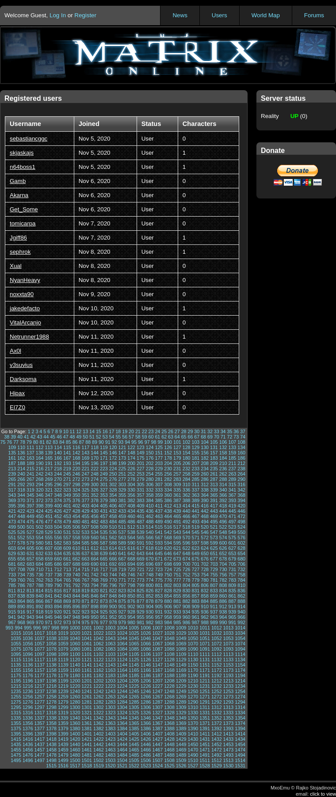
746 (131, 574)
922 (76, 611)
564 (131, 537)
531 (67, 532)
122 (131, 447)
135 (12, 452)
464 (168, 516)
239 (12, 474)
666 (113, 558)
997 (46, 627)
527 (30, 532)
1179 (63, 675)
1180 (75, 675)
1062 (98, 643)
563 (122, 537)
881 (177, 601)
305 (141, 484)
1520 (110, 765)
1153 (228, 664)
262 (223, 474)
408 (131, 505)
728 (205, 569)
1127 (157, 659)
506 (76, 527)
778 (187, 580)
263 (232, 474)
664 (95, 558)
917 (30, 611)
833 (214, 590)
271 (67, 479)
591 (141, 542)
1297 (39, 707)
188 (21, 463)
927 (122, 611)
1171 (204, 670)
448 (21, 516)
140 (58, 452)
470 (223, 516)
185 (232, 458)
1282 (98, 702)
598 (205, 542)
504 (58, 527)
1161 (86, 670)
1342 (98, 718)
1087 (157, 649)
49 (78, 436)
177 (159, 458)
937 (214, 611)
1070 (193, 643)
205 (177, 463)
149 (141, 452)
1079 (63, 649)
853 (159, 596)
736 (40, 574)
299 (85, 484)
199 (122, 463)
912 (223, 606)
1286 (146, 702)
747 (141, 574)
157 (214, 452)
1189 (181, 675)
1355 (16, 723)
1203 (110, 680)
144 (95, 452)
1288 (169, 702)
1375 (16, 728)
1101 (86, 654)
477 (49, 521)
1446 (146, 744)
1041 (86, 638)
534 (95, 532)
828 (168, 590)
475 (30, 521)
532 (76, 532)
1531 (240, 765)
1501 (86, 760)
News (179, 15)
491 (177, 521)
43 (39, 436)
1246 (146, 691)
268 (40, 479)
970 (40, 622)
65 (184, 436)
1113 (228, 654)
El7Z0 (17, 407)
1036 (28, 638)
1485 (134, 755)
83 (55, 442)
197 (104, 463)
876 (131, 601)
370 (21, 500)
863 (12, 601)
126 (168, 447)
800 (150, 585)
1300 (75, 707)
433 (122, 511)
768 (95, 580)
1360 (75, 723)
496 (223, 521)
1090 (193, 649)
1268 (169, 696)
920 (58, 611)
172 (113, 458)
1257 (39, 696)
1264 (122, 696)
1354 (240, 718)
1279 (63, 702)
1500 (75, 760)
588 (113, 542)
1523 (146, 765)
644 (150, 553)
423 (30, 511)
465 (177, 516)
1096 (28, 654)
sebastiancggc (28, 138)
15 (98, 431)
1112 (216, 654)
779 (195, 580)
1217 (39, 686)
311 (195, 484)
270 (58, 479)
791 (67, 585)
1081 (86, 649)
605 (30, 548)
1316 (28, 712)
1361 (86, 723)
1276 (28, 702)
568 (168, 537)
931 (159, 611)
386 (168, 500)
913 (232, 606)
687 (67, 564)
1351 (204, 718)
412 (168, 505)
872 (95, 601)
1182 (98, 675)
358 (150, 495)
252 (131, 474)
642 (131, 553)
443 (214, 511)
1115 (16, 659)
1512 (216, 760)
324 (76, 489)
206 (187, 463)
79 (29, 442)
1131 (204, 659)
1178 (51, 675)
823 (122, 590)
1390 (193, 728)
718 (113, 569)
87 (81, 442)
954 (131, 617)
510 (113, 527)
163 (30, 458)
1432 (216, 739)
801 (159, 585)
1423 (110, 739)
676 (205, 558)
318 (21, 489)
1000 (75, 627)
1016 (28, 633)
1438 (51, 744)
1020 (75, 633)
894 (58, 606)
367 (232, 495)
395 (12, 505)
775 (159, 580)
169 (85, 458)
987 (195, 622)
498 (241, 521)
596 (187, 542)
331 (141, 489)
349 (67, 495)
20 (131, 431)
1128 (169, 659)
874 (113, 601)
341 (232, 489)
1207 (157, 680)
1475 (16, 755)
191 (49, 463)
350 (76, 495)
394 (241, 500)
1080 (75, 649)
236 (223, 468)
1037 (39, 638)
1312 (216, 707)
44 (46, 436)
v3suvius (21, 365)
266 (21, 479)
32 (210, 431)
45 (52, 436)
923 (85, 611)
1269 (181, 696)
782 (223, 580)
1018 (51, 633)
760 (21, 580)
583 (67, 542)
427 (67, 511)
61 (157, 436)
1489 (181, 755)
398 (40, 505)
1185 (134, 675)
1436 (28, 744)
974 (76, 622)
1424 (122, 739)
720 (131, 569)
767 (85, 580)
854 (168, 596)
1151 (204, 664)
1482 (98, 755)
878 (150, 601)
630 (21, 553)
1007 (157, 627)
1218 (51, 686)
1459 (63, 749)
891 (30, 606)
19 (124, 431)
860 (223, 596)
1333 (228, 712)
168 (76, 458)
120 (113, 447)
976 (95, 622)
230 (168, 468)
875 (122, 601)
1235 (16, 691)
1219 (63, 686)
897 (85, 606)
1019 (63, 633)
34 (223, 431)
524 (241, 527)
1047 (157, 638)
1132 (216, 659)
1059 (63, 643)
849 (122, 596)
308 (168, 484)
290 (241, 479)
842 (58, 596)
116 (76, 447)
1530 (228, 765)
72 (229, 436)
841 (49, 596)
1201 (86, 680)
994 (19, 627)
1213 (228, 680)
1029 (181, 633)
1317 (39, 712)
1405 (134, 733)
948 (76, 617)
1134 (240, 659)
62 (164, 436)
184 (223, 458)
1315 (16, 712)
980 (131, 622)
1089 (181, 649)
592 (150, 542)
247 (85, 474)
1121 (86, 659)
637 (85, 553)
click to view (323, 794)
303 (122, 484)
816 (58, 590)
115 (67, 447)
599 (214, 542)
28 (184, 431)
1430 (193, 739)
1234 (240, 686)
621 (177, 548)
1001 (86, 627)
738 (58, 574)
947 (67, 617)
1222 (98, 686)
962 (205, 617)
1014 (240, 627)
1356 (28, 723)
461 (141, 516)
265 (12, 479)
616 (131, 548)
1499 (63, 760)
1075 (16, 649)
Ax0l (15, 350)
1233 (228, 686)
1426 (146, 739)
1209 (181, 680)
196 (95, 463)
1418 (51, 739)
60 (151, 436)
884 (205, 601)
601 (232, 542)
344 (21, 495)
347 (49, 495)
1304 (122, 707)
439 (177, 511)
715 (85, 569)
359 (159, 495)
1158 (51, 670)
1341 (86, 718)
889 (12, 606)
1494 (240, 755)
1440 (75, 744)
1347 (157, 718)
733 (12, 574)
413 (177, 505)
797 (122, 585)
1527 (193, 765)
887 (232, 601)
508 (95, 527)
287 (214, 479)
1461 (86, 749)
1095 (16, 654)
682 (21, 564)
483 (104, 521)
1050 (193, 638)
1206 (146, 680)
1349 (181, 718)
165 (49, 458)
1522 (134, 765)
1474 (240, 749)
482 (95, 521)
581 (49, 542)
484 (113, 521)
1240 (75, 691)
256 (168, 474)
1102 (98, 654)
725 (177, 569)
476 (40, 521)
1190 (193, 675)
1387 (157, 728)
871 (85, 601)
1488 (169, 755)
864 (21, 601)
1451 (204, 744)
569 (177, 537)
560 (95, 537)
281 (159, 479)
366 (223, 495)
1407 (157, 733)
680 (241, 558)
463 (159, 516)
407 (122, 505)
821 (104, 590)
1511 (204, 760)
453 (67, 516)
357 (141, 495)
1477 (39, 755)
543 (177, 532)
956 (150, 617)
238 (241, 468)
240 (21, 474)
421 (12, 511)
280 (150, 479)
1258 (51, 696)
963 (214, 617)
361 (177, 495)
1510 (193, 760)
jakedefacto (25, 308)
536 (113, 532)
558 (76, 537)
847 (104, 596)
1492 (216, 755)
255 (159, 474)
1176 (28, 675)
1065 (134, 643)
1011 (204, 627)
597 (195, 542)
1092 (216, 649)
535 (104, 532)
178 (168, 458)
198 (113, 463)
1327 (157, 712)
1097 (39, 654)
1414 (240, 733)
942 (21, 617)
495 (214, 521)
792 (76, 585)
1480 (75, 755)
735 (30, 574)
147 (122, 452)
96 (140, 442)
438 (168, 511)
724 (168, 569)
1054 (240, 638)
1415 (16, 739)
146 (113, 452)
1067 (157, 643)
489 (159, 521)
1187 (157, 675)
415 (195, 505)
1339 (63, 718)
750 (168, 574)
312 (205, 484)
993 (9, 627)
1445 (134, 744)
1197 (39, 680)
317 (12, 489)
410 (150, 505)
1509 (181, 760)
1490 (193, 755)
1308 (169, 707)
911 (214, 606)
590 (131, 542)
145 (104, 452)
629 (12, 553)
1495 (16, 760)
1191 (204, 675)
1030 (193, 633)
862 (241, 596)
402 (76, 505)
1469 (181, 749)
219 (67, 468)
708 (21, 569)
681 (12, 564)
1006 (146, 627)
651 (214, 553)
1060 (75, 643)
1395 (16, 733)
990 (223, 622)
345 (30, 495)
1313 (228, 707)
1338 (51, 718)
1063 (110, 643)
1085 (134, 649)
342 (241, 489)
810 (241, 585)
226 (131, 468)
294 (40, 484)
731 (232, 569)
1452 (216, 744)
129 (195, 447)
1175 (16, 675)
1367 (157, 723)
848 (113, 596)
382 (131, 500)
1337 (39, 718)
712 (58, 569)
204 (168, 463)
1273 (228, 696)
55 (118, 436)
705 (232, 564)
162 (21, 458)
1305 (134, 707)
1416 (28, 739)
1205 (134, 680)
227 (141, 468)
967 (12, 622)
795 (104, 585)
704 (223, 564)
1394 (240, 728)
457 (104, 516)
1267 (157, 696)
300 (95, 484)
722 (150, 569)
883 (195, 601)
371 (30, 500)
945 (49, 617)
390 (205, 500)
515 (159, 527)
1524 (157, 765)
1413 (228, 733)
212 (241, 463)
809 (232, 585)
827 (159, 590)
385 (159, 500)
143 (85, 452)
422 (21, 511)
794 (95, 585)
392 (223, 500)
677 (214, 558)
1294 (240, 702)
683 (30, 564)
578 (21, 542)
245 (67, 474)
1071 (204, 643)
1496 (28, 760)
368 (241, 495)
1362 (98, 723)
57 (131, 436)
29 (190, 431)
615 (122, 548)
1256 (28, 696)
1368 (169, 723)
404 (95, 505)
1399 (63, 733)
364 (205, 495)
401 (67, 505)
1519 (98, 765)
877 (141, 601)
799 (141, 585)
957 (159, 617)
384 (150, 500)
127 (177, 447)
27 (177, 431)
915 (12, 611)
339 (214, 489)
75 (3, 442)
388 (187, 500)
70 (216, 436)
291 (12, 484)
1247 (157, 691)
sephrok (20, 251)
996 (37, 627)
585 (85, 542)
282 (168, 479)
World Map (266, 15)
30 (196, 431)
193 (67, 463)
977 (104, 622)
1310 (193, 707)
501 (30, 527)
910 (205, 606)
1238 (51, 691)
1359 (63, 723)
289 (232, 479)
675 (195, 558)
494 (205, 521)
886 (223, 601)
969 (30, 622)
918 (40, 611)
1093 (228, 649)
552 (21, 537)
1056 (28, 643)
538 (131, 532)
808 (223, 585)
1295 (16, 707)
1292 (216, 702)
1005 (134, 627)
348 (58, 495)
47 (66, 436)
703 (214, 564)
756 (223, 574)
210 (223, 463)
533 (85, 532)
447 (12, 516)
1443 (110, 744)
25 (164, 431)
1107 (157, 654)
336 (187, 489)
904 (150, 606)
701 (195, 564)
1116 (28, 659)
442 (205, 511)
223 (104, 468)
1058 (51, 643)
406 (113, 505)
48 (72, 436)
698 (168, 564)
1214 (240, 680)
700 (187, 564)
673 (177, 558)
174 (131, 458)
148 (131, 452)
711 (49, 569)
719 (122, 569)
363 (195, 495)
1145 (134, 664)
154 (187, 452)
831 (195, 590)
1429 (181, 739)
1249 (181, 691)
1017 (39, 633)
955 (141, 617)
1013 (228, 627)
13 (85, 431)
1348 (169, 718)
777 (177, 580)
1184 (122, 675)
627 (232, 548)
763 (49, 580)
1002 (98, 627)
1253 (228, 691)
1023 (110, 633)
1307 (157, 707)
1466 (146, 749)
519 (195, 527)
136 (21, 452)
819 (85, 590)
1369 (181, 723)
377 (85, 500)
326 (95, 489)
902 (131, 606)
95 (134, 442)
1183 (110, 675)
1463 (110, 749)
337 (195, 489)
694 (131, 564)
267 (30, 479)
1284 (122, 702)
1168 (169, 670)
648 (187, 553)
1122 (98, 659)
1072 (216, 643)
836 (241, 590)
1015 (16, 633)
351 (85, 495)
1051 (204, 638)
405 (104, 505)
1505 (134, 760)
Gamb (18, 181)
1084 (122, 649)
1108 (169, 654)
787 (30, 585)
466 (187, 516)
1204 (122, 680)
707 (12, 569)
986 (187, 622)
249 (104, 474)
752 (187, 574)
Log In (58, 15)
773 (141, 580)
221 (85, 468)
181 (195, 458)
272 (76, 479)
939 (232, 611)
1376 (28, 728)
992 (241, 622)
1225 (134, 686)
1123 (110, 659)
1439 (63, 744)
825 (141, 590)
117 (85, 447)
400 (58, 505)
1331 (204, 712)
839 (30, 596)
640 (113, 553)
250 (113, 474)
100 (168, 442)
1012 (216, 627)
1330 (193, 712)
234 (205, 468)
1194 (240, 675)
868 (58, 601)
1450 (193, 744)
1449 (181, 744)
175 (141, 458)
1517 (75, 765)
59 (144, 436)
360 (168, 495)
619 (159, 548)
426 (58, 511)
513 (141, 527)
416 (205, 505)
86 (75, 442)
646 (168, 553)
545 (195, 532)
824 (131, 590)
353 (104, 495)
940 (241, 611)
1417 (39, 739)
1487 (157, 755)
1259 (63, 696)
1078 (51, 649)
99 (160, 442)
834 (223, 590)
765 (67, 580)
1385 (134, 728)
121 (122, 447)
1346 (146, 718)
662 (76, 558)
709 (30, 569)
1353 (228, 718)
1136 (28, 664)
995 (28, 627)
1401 (86, 733)
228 (150, 468)
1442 (98, 744)
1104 (122, 654)
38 (6, 436)
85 (68, 442)
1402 (98, 733)
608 (58, 548)
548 (223, 532)
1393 (228, 728)
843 (67, 596)
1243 (110, 691)
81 (42, 442)
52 (98, 436)
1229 (181, 686)
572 (205, 537)
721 (141, 569)
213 (12, 468)
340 (223, 489)
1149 (181, 664)
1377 (39, 728)
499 (12, 527)
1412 (216, 733)
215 (30, 468)
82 (48, 442)
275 (104, 479)
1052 (216, 638)
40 (20, 436)
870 (76, 601)
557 (67, 537)
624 (205, 548)
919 (49, 611)
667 (122, 558)
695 (141, 564)
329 (122, 489)
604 (21, 548)
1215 (16, 686)
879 (159, 601)
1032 (216, 633)
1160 (75, 670)
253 (141, 474)
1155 (16, 670)
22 (144, 431)
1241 (86, 691)
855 (177, 596)
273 (85, 479)
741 (85, 574)
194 (76, 463)
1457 (39, 749)
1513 (228, 760)
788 (40, 585)
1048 (169, 638)
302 (113, 484)
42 (33, 436)
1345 (134, 718)
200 (131, 463)
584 (76, 542)
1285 (134, 702)
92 (114, 442)
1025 (134, 633)
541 (159, 532)
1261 (86, 696)
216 (40, 468)
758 (241, 574)
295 (49, 484)
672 (168, 558)
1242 (98, 691)
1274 (240, 696)
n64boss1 (22, 167)
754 (205, 574)
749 (159, 574)
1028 (169, 633)
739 (67, 574)
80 (35, 442)
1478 (51, 755)
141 (67, 452)
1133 (228, 659)
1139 (63, 664)
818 (76, 590)
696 (150, 564)
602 (241, 542)
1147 (157, 664)
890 (21, 606)
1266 (146, 696)
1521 (122, 765)
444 (223, 511)
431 (104, 511)
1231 (204, 686)
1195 (16, 680)
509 (104, 527)
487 (141, 521)
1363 (110, 723)
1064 (122, 643)
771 (122, 580)
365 (214, 495)
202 (150, 463)
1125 (134, 659)
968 (21, 622)
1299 (63, 707)
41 (26, 436)
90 (101, 442)
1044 (122, 638)
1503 (110, 760)
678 (223, 558)
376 (76, 500)
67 (196, 436)
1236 (28, 691)
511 (122, 527)
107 (232, 442)
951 (104, 617)
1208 (169, 680)
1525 (169, 765)
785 (12, 585)
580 (40, 542)
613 (104, 548)
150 (150, 452)
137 (30, 452)
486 (131, 521)
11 (72, 431)
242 (40, 474)
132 (223, 447)
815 (49, 590)
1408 (169, 733)
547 (214, 532)
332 (150, 489)
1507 (157, 760)
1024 (122, 633)
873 (104, 601)
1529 (216, 765)
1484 (122, 755)
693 (122, 564)
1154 (240, 664)
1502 (98, 760)
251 (122, 474)
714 (76, 569)
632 (40, 553)
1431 (204, 739)
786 (21, 585)
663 (85, 558)
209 (214, 463)
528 (40, 532)
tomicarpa (23, 223)
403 (85, 505)
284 (187, 479)
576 (241, 537)
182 (205, 458)
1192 (216, 675)
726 (187, 569)
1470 (193, 749)
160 (241, 452)
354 (113, 495)
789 (49, 585)
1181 (86, 675)
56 (124, 436)
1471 (204, 749)
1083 (110, 649)
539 (141, 532)
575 (232, 537)
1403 (110, 733)
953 (122, 617)
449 (30, 516)
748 (150, 574)
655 (12, 558)
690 (95, 564)
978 (113, 622)
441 (195, 511)
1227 (157, 686)
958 (168, 617)
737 (49, 574)
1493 (228, 755)
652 (223, 553)
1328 (169, 712)
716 (95, 569)
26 (170, 431)
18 (118, 431)
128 (187, 447)
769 (104, 580)
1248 (169, 691)
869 (67, 601)
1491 (204, 755)
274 (95, 479)
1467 (157, 749)
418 (223, 505)
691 (104, 564)
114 (58, 447)
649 (195, 553)
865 (30, 601)
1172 (216, 670)
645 (159, 553)
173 (122, 458)
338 (205, 489)
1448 (169, 744)
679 (232, 558)
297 (67, 484)
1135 (16, 664)
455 (85, 516)
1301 (86, 707)
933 (177, 611)
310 (187, 484)
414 (187, 505)
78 (22, 442)
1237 (39, 691)
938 (223, 611)
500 (21, 527)
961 (195, 617)
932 (168, 611)
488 (150, 521)
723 (159, 569)
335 (177, 489)
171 (104, 458)
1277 (39, 702)
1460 (75, 749)
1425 (134, 739)
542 (168, 532)
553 (30, 537)
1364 (122, 723)
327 (104, 489)
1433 (228, 739)
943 (30, 617)
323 (67, 489)
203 (159, 463)
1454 (240, 744)
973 (67, 622)
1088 (169, 649)
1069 (181, 643)
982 (150, 622)
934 (187, 611)
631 (30, 553)
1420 (75, 739)
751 (177, 574)
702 (205, 564)
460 (131, 516)
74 (242, 436)
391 (214, 500)
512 (131, 527)
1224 (122, 686)
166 (58, 458)
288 (223, 479)
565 (141, 537)
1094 (240, 649)
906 (168, 606)
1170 (193, 670)
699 (177, 564)
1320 (75, 712)
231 (177, 468)
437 (159, 511)
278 (131, 479)
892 (40, 606)
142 (76, 452)
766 (76, 580)
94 (127, 442)
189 (30, 463)
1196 (28, 680)
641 (122, 553)
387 (177, 500)
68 (203, 436)
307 (159, 484)
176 (150, 458)
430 (95, 511)
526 (21, 532)
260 (205, 474)
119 (104, 447)
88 (88, 442)
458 (113, 516)
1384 (122, 728)
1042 (98, 638)
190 (40, 463)
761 (30, 580)
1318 (51, 712)
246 (76, 474)
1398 (51, 733)
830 (187, 590)
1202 (98, 680)
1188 (169, 675)
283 (177, 479)
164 (40, 458)
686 (58, 564)
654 (241, 553)
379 (104, 500)
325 (85, 489)
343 (12, 495)
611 (85, 548)
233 (195, 468)
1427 (157, 739)
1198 (51, 680)
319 (30, 489)
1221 (86, 686)
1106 (146, 654)
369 (12, 500)
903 (141, 606)
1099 (63, 654)
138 (40, 452)
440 (187, 511)
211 (232, 463)
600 (223, 542)
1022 (98, 633)
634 (58, 553)
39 (13, 436)
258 (187, 474)
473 (12, 521)
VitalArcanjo (25, 322)
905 (159, 606)
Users (219, 15)
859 (214, 596)
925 (104, 611)
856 (187, 596)
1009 (181, 627)
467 (195, 516)
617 (141, 548)
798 (131, 585)
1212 (216, 680)
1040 (75, 638)
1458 (51, 749)
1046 (146, 638)
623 (195, 548)
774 (150, 580)
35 (229, 431)
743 (104, 574)
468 (205, 516)
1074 (240, 643)
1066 (146, 643)
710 (40, 569)
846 (95, 596)
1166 (146, 670)
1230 (193, 686)
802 (168, 585)
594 (168, 542)
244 (58, 474)
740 (76, 574)
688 (76, 564)
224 (113, 468)
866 (40, 601)
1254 (240, 691)
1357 (39, 723)
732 (241, 569)
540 (150, 532)
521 (214, 527)
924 (95, 611)
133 (232, 447)
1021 (86, 633)
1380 (75, 728)
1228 (169, 686)
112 (40, 447)
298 (76, 484)
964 (223, 617)
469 (214, 516)
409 (141, 505)
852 (150, 596)
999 (65, 627)
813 (30, 590)
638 (95, 553)
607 (49, 548)
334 (168, 489)
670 (150, 558)
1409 (181, 733)
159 (232, 452)
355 (122, 495)
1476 (28, 755)
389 (195, 500)
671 (159, 558)
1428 (169, 739)
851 (141, 596)
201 (141, 463)
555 (49, 537)
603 (12, 548)
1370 (193, 723)
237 (232, 468)
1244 (122, 691)
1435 (16, 744)
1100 (75, 654)
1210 (193, 680)
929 (141, 611)
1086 (146, 649)
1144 (122, 664)
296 (58, 484)
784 (241, 580)
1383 (110, 728)
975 (85, 622)
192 (58, 463)
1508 (169, 760)
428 (76, 511)
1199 (63, 680)
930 (150, 611)
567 (159, 537)
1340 (75, 718)
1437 (39, 744)
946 (58, 617)
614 (113, 548)
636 (76, 553)
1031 (204, 633)
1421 (86, 739)
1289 (181, 702)
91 (108, 442)
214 (21, 468)
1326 (146, 712)
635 (67, 553)
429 (85, 511)
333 (159, 489)
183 (214, 458)
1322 (98, 712)
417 (214, 505)
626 (223, 548)
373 (49, 500)
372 (40, 500)
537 (122, 532)
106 (223, 442)
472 (241, 516)
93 (120, 442)
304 (131, 484)
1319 (63, 712)
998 (55, 627)
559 (85, 537)
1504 (122, 760)
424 (40, 511)
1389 (181, 728)
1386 (146, 728)
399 (49, 505)
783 (232, 580)
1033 (228, 633)
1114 (240, 654)
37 (242, 431)
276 (113, 479)
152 (168, 452)
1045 (134, 638)
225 (122, 468)
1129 (181, 659)
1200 (75, 680)
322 (58, 489)
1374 (240, 723)
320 (40, 489)
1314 (240, 707)
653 (232, 553)
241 (30, 474)
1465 (134, 749)
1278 (51, 702)
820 (95, 590)
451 (49, 516)
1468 (169, 749)
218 (58, 468)
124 (150, 447)
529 (49, 532)
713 (67, 569)
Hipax (17, 393)
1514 (240, 760)
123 (141, 447)
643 (141, 553)
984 (168, 622)
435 (141, 511)
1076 (28, 649)
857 (195, 596)
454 (76, 516)
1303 (110, 707)
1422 (98, 739)
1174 (240, 670)
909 (195, 606)
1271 (204, 696)
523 (232, 527)
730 (223, 569)
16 (105, 431)
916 (21, 611)
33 (216, 431)
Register (85, 15)
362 (187, 495)
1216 (28, 686)
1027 (157, 633)
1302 (98, 707)
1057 (39, 643)
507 (85, 527)
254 (150, 474)
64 (177, 436)
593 (159, 542)
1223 (110, 686)
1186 (146, 675)
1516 (63, 765)
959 (177, 617)
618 (150, 548)
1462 (98, 749)
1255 (16, 696)
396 (21, 505)
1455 (16, 749)
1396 (28, 733)
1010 (193, 627)
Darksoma (23, 379)
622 (187, 548)
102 (187, 442)
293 (30, 484)
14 (92, 431)
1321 (86, 712)
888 (241, 601)
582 (58, 542)
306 (150, 484)
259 (195, 474)
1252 (216, 691)
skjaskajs (22, 152)
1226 (146, 686)
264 (241, 474)
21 (138, 431)
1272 (216, 696)
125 (159, 447)
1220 (75, 686)
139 (49, 452)
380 (113, 500)
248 (95, 474)
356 (131, 495)
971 (49, 622)
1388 (169, 728)
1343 (110, 718)
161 (12, 458)
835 (232, 590)
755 (214, 574)
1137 (39, 664)
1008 (169, 627)
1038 (51, 638)
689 (85, 564)
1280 (75, 702)
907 (177, 606)
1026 (146, 633)
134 (241, 447)
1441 (86, 744)
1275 (16, 702)
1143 (110, 664)
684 (40, 564)
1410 (193, 733)
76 (9, 442)
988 (205, 622)
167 (67, 458)
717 (104, 569)
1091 (204, 649)
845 (85, 596)
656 (21, 558)
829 (177, 590)
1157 (39, 670)
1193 (228, 675)
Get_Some (24, 209)
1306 (146, 707)
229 (159, 468)
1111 (204, 654)
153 (177, 452)
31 (203, 431)
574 (223, 537)
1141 (86, 664)
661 (67, 558)
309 (177, 484)
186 (241, 458)
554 (40, 537)
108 (241, 442)
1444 (122, 744)
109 (12, 447)
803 (177, 585)
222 (95, 468)
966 (241, 617)
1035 (16, 638)
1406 (146, 733)
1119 (63, 659)
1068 (169, 643)
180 (187, 458)
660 (58, 558)
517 (177, 527)
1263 (110, 696)
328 (113, 489)
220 (76, 468)
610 (76, 548)
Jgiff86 (18, 237)
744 (113, 574)
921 (67, 611)
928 (131, 611)
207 (195, 463)
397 (30, 505)
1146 (146, 664)
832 (205, 590)
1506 (146, 760)
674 (187, 558)
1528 (204, 765)
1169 (181, 670)
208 (205, 463)
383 (141, 500)
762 (40, 580)
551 (12, 537)
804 (187, 585)
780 (205, 580)
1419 (63, 739)
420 (241, 505)
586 (95, 542)
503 (49, 527)
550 (241, 532)
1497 (39, 760)
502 (40, 527)
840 (40, 596)
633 (49, 553)
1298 (51, 707)
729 (214, 569)
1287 (157, 702)
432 (113, 511)
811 (12, 590)
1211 (204, 680)
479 (67, 521)
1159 (63, 670)
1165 (134, 670)
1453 (228, 744)
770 (113, 580)
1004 (122, 627)
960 (187, 617)
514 (150, 527)
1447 (157, 744)
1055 (16, 643)
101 (177, 442)
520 (205, 527)
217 (49, 468)
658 (40, 558)
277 (122, 479)
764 (58, 580)
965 (232, 617)
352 (95, 495)
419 (232, 505)
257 (177, 474)
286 (205, 479)
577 (12, 542)
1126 (146, 659)
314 (223, 484)
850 (131, 596)
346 (40, 495)
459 (122, 516)
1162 (98, 670)
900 (113, 606)
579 (30, 542)
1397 (39, 733)
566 (150, 537)
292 (21, 484)
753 (195, 574)
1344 (122, 718)
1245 (134, 691)
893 (49, 606)
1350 (193, 718)
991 (232, 622)
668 (131, 558)
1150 (193, 664)
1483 (110, 755)
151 (159, 452)
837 (12, 596)
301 (104, 484)
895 (67, 606)
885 (214, 601)
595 (177, 542)
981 (141, 622)
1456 (28, 749)
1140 (75, 664)
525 (12, 532)
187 (12, 463)
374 (58, 500)
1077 (39, 649)
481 (85, 521)
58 (138, 436)
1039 (63, 638)
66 (190, 436)
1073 (228, 643)
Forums (314, 15)
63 (170, 436)
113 (49, 447)
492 (187, 521)
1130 (193, 659)
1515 (51, 765)
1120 (75, 659)
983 (159, 622)
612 (95, 548)
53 (105, 436)
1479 (63, 755)
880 (168, 601)
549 (232, 532)
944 (40, 617)
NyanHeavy (25, 280)
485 (122, 521)
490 (168, 521)
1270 (193, 696)
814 (40, 590)
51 (92, 436)
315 (232, 484)
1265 (134, 696)
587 (104, 542)
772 (131, 580)
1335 (16, 718)
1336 (28, 718)
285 (195, 479)
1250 (193, 691)
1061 (86, 643)
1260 (75, 696)
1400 (75, 733)
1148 (169, 664)
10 (66, 431)
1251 (204, 691)
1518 (86, 765)
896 (76, 606)
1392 (216, 728)
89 (94, 442)
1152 (216, 664)
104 (205, 442)
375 (67, 500)
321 (49, 489)
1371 (204, 723)
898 (95, 606)
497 (232, 521)
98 (154, 442)
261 (214, 474)
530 (58, 532)
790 (58, 585)
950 (95, 617)
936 (205, 611)
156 (205, 452)
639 (104, 553)
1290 (193, 702)
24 (157, 431)
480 (76, 521)
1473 (228, 749)
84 (62, 442)
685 (49, 564)
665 (104, 558)
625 (214, 548)
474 (21, 521)
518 (187, 527)
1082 (98, 649)
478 (58, 521)
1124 (122, 659)
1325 (134, 712)
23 (151, 431)
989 (214, 622)
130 (205, 447)
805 (195, 585)
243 (49, 474)
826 (150, 590)
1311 (204, 707)
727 (195, 569)
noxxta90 (22, 294)
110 (21, 447)
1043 (110, 638)
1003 (110, 627)
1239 (63, 691)
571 (195, 537)
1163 (110, 670)
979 (122, 622)
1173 (228, 670)
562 (113, 537)
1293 (228, 702)
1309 (181, 707)
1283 (110, 702)
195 (85, 463)
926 (113, 611)
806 (205, 585)
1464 (122, 749)
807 (214, 585)
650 (205, 553)
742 (95, 574)
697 (159, 564)
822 (113, 590)
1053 (228, 638)
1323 (110, 712)
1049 (181, 638)
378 (95, 500)
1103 (110, 654)
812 (21, 590)
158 (223, 452)
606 (40, 548)
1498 (51, 760)
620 (168, 548)
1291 (204, 702)
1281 (86, 702)
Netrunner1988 (29, 336)
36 (236, 431)
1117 (39, 659)
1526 (181, 765)
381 (122, 500)
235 (214, 468)
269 (49, 479)
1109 (181, 654)
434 (131, 511)
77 (16, 442)
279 (141, 479)
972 (58, 622)
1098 (51, 654)
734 (21, 574)
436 (150, 511)
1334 (240, 712)
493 (195, 521)
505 (67, 527)
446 (241, 511)
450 (40, 516)
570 (187, 537)
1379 (63, 728)
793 (85, 585)
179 (177, 458)
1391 (204, 728)
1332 (216, 712)
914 (241, 606)
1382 (98, 728)
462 (150, 516)
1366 (146, 723)
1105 (134, 654)
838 (21, 596)
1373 (228, 723)
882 (187, 601)
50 (85, 436)
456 (95, 516)
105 (214, 442)
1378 (51, 728)
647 (177, 553)
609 (67, 548)
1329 (181, 712)
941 (12, 617)
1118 (51, 659)
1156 (28, 670)
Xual (16, 266)
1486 (146, 755)
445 (232, 511)
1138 (51, 664)
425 (49, 511)
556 (58, 537)
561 (104, 537)
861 (232, 596)
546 (205, 532)
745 (122, 574)
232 (187, 468)
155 (195, 452)
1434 (240, 739)
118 (95, 447)
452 (58, 516)
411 (159, 505)
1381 (86, 728)
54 (112, 436)
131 (214, 447)
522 (223, 527)
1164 (122, 670)
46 (59, 436)
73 (236, 436)
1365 (134, 723)
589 (122, 542)
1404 (122, 733)
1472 (216, 749)
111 (30, 447)
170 (95, 458)
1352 (216, 718)
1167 (157, 670)
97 (147, 442)
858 (205, 596)
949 (85, 617)
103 (195, 442)
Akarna (19, 195)
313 (214, 484)
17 (112, 431)
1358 (51, 723)
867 (49, 601)
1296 (28, 707)
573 (214, 537)
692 (113, 564)
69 (210, 436)
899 (104, 606)
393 (232, 500)
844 (76, 596)
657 (30, 558)
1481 (86, 755)
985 (177, 622)
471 (232, 516)
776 (168, 580)
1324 (122, 712)
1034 (240, 633)
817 (67, 590)
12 (78, 431)
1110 (193, 654)
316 (241, 484)
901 (122, 606)
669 (141, 558)
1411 (204, 733)
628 (241, 548)
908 (187, 606)
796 (113, 585)
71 (223, 436)
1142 (98, 664)
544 (187, 532)
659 (49, 558)
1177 (39, 675)
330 (131, 489)
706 (241, 564)
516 (168, 527)
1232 (216, 686)
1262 (98, 696)
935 (195, 611)
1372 (216, 723)
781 (214, 580)
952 (113, 617)
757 (232, 574)
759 (12, 580)
